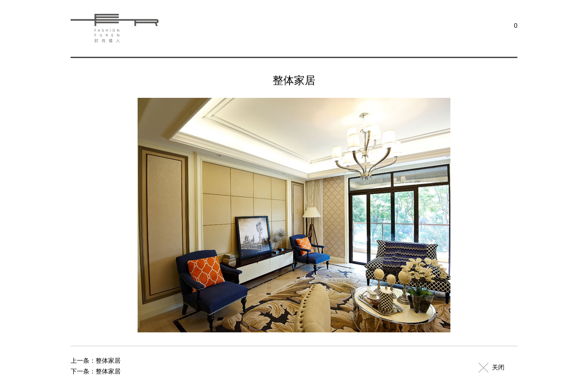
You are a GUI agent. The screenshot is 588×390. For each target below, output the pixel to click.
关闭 (498, 367)
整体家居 (108, 360)
